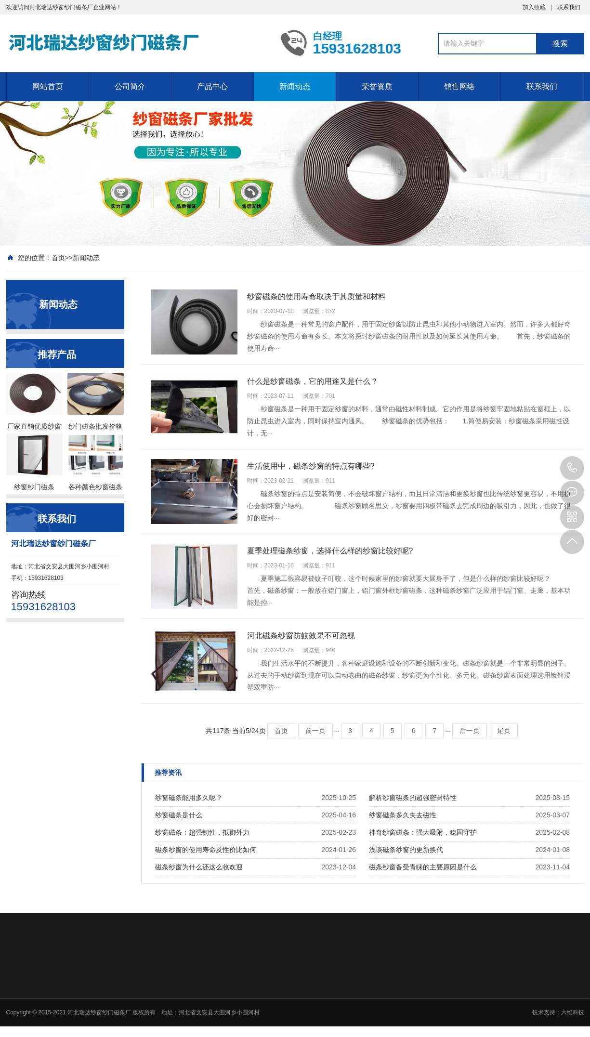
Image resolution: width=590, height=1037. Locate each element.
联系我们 (568, 7)
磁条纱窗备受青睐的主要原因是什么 (423, 867)
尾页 (504, 731)
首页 (58, 258)
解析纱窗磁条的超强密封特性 (413, 797)
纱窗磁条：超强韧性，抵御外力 (202, 832)
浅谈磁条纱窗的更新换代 (406, 849)
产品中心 (212, 86)
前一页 (315, 731)
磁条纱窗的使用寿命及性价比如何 (205, 849)
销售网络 (459, 86)
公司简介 (130, 86)
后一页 (469, 731)
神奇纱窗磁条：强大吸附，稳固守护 (423, 832)
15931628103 (572, 468)
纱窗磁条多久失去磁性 (402, 815)
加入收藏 (534, 7)
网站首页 (47, 86)
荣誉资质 (377, 86)
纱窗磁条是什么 (178, 815)
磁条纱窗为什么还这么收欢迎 (199, 867)
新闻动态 (294, 86)
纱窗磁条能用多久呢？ (189, 797)
